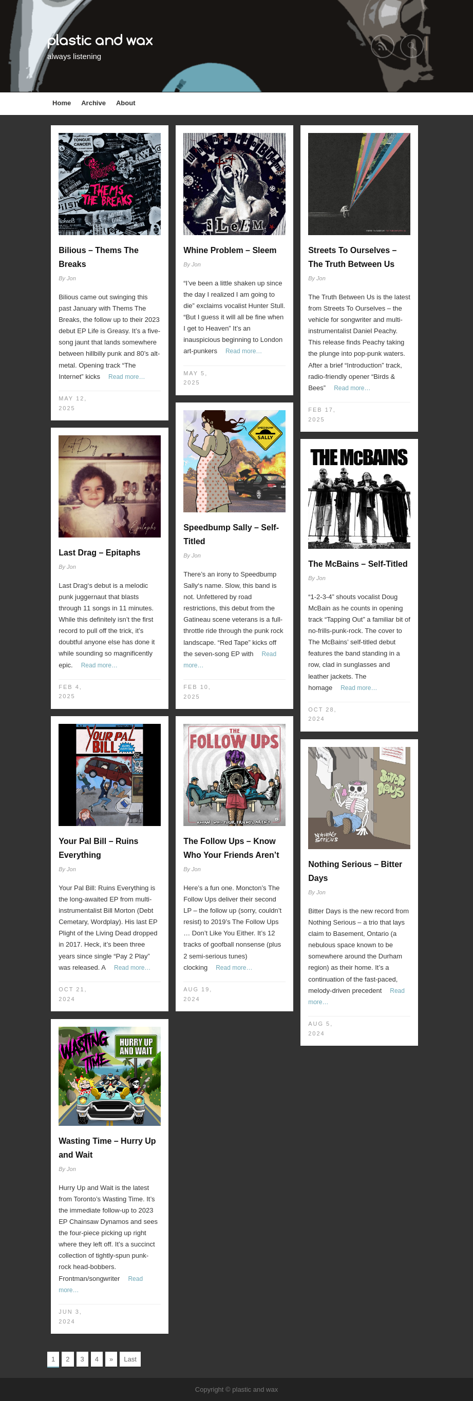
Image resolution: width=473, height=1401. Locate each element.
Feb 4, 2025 (70, 692)
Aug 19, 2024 (197, 994)
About (126, 103)
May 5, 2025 (195, 378)
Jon (71, 278)
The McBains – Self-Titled (358, 564)
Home (61, 103)
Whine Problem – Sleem (229, 250)
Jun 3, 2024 (70, 1317)
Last (130, 1359)
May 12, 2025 (73, 403)
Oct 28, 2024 (322, 714)
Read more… (126, 376)
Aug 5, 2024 (320, 1029)
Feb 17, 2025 (322, 415)
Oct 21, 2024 (73, 994)
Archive (93, 103)
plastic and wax (100, 40)
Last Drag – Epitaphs (99, 552)
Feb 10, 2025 (197, 692)
